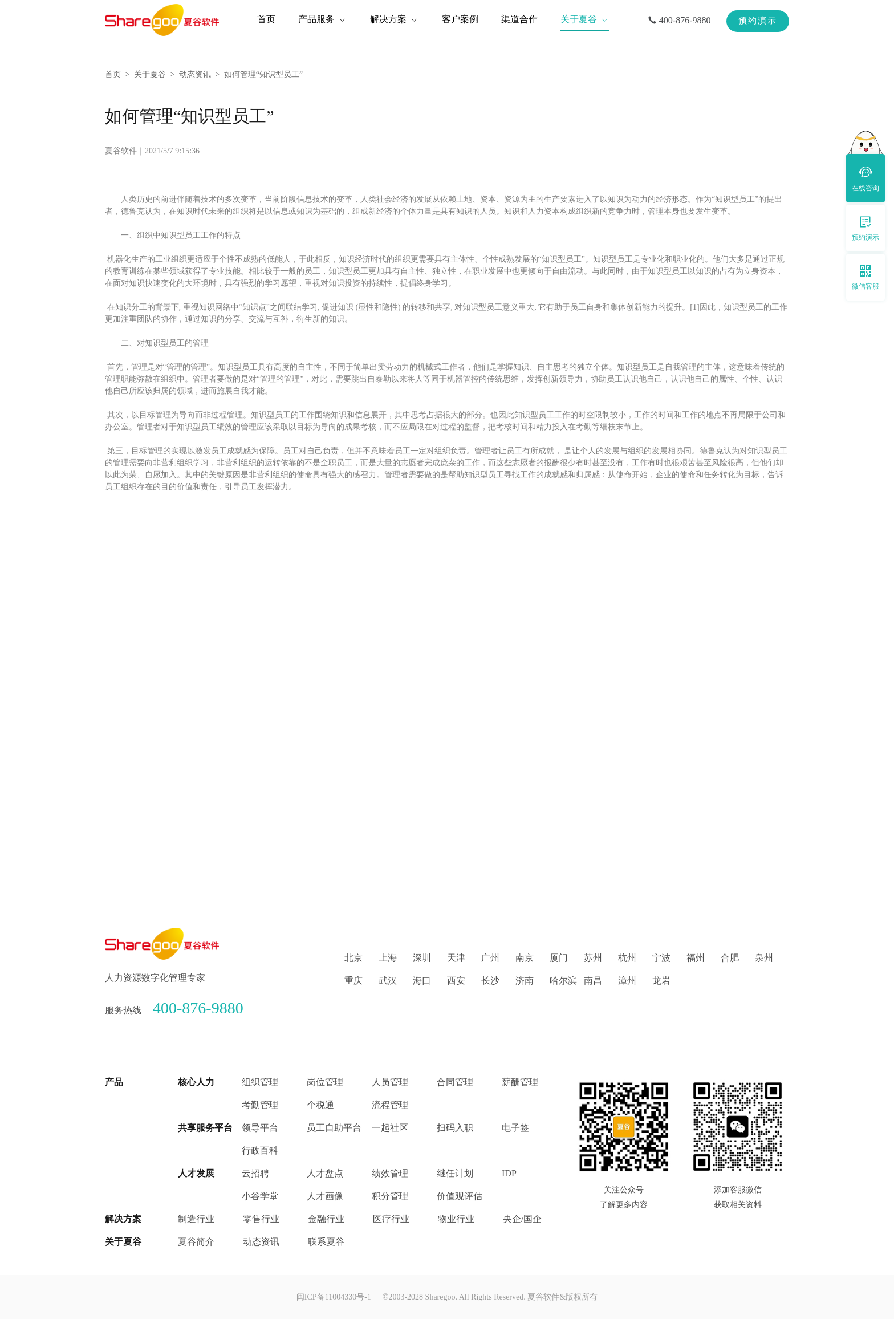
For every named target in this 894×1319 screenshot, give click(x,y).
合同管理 (455, 1082)
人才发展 (196, 1173)
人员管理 (390, 1082)
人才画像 (325, 1196)
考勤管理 (260, 1105)
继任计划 (455, 1173)
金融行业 (326, 1219)
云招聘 (255, 1173)
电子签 (515, 1128)
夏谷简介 (196, 1242)
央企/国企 (522, 1219)
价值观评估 (459, 1196)
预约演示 (757, 20)
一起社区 (390, 1128)
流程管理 (390, 1105)
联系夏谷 (326, 1242)
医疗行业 (391, 1219)
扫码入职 (455, 1128)
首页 (113, 74)
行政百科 (260, 1150)
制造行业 (196, 1219)
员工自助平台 (334, 1128)
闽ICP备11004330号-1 (333, 1297)
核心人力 (196, 1082)
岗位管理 (325, 1082)
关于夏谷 (150, 74)
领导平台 (260, 1128)
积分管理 (390, 1196)
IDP (509, 1173)
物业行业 (456, 1219)
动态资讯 (195, 74)
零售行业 (261, 1219)
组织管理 (260, 1082)
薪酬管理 (520, 1082)
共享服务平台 (205, 1128)
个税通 (320, 1105)
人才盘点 (325, 1173)
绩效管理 (390, 1173)
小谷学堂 (260, 1196)
